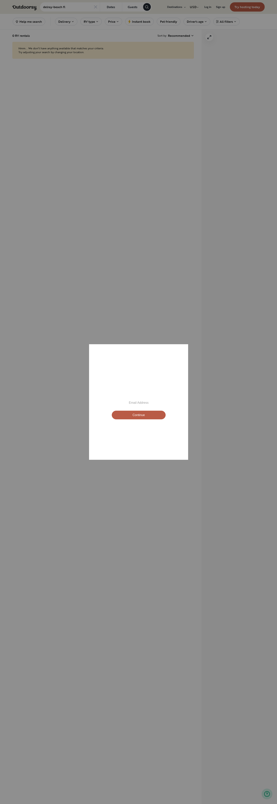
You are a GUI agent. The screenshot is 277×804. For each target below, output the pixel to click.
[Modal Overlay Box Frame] (138, 402)
